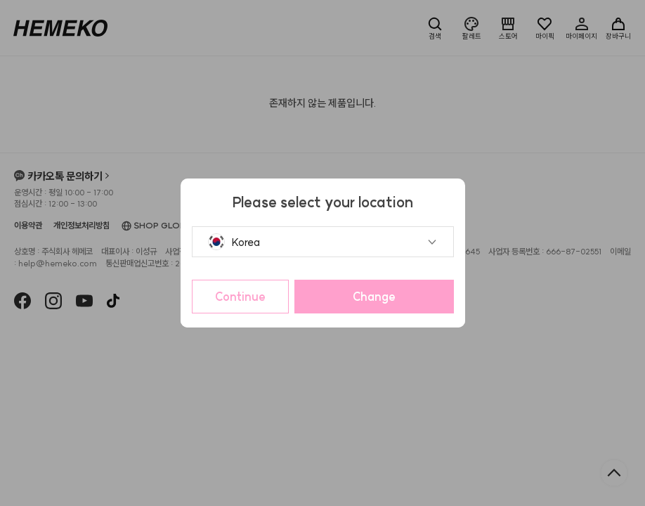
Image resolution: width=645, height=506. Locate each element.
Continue (240, 297)
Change (374, 297)
